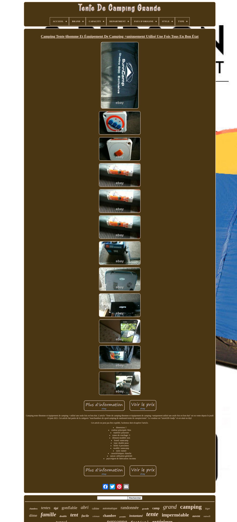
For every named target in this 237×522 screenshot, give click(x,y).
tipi (56, 508)
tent (74, 515)
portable (122, 517)
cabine (95, 508)
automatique (110, 508)
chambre (109, 516)
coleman (96, 516)
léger (207, 508)
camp (156, 508)
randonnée (130, 507)
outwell (206, 516)
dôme (33, 515)
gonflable (69, 507)
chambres (33, 509)
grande (145, 508)
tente (152, 514)
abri (85, 507)
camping (191, 507)
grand (170, 507)
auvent (196, 516)
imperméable (175, 515)
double (63, 516)
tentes (45, 508)
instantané (136, 516)
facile (85, 516)
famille (48, 514)
